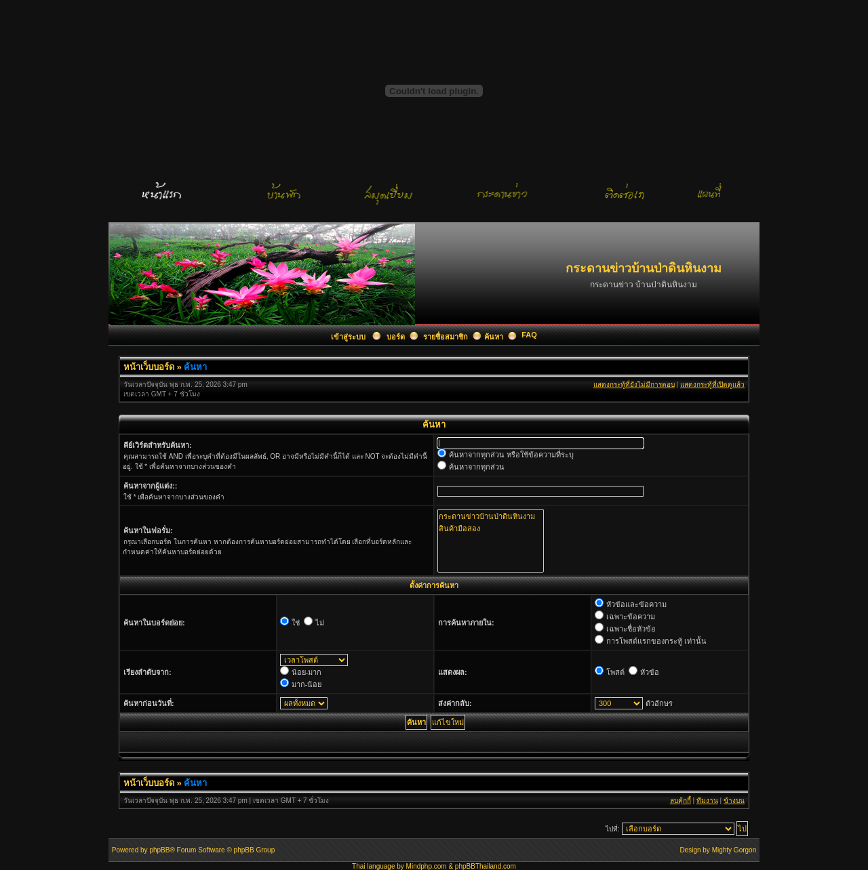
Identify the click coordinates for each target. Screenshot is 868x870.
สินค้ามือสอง (490, 528)
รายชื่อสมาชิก (445, 337)
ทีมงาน (707, 800)
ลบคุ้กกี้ (680, 800)
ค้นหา (493, 337)
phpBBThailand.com (485, 866)
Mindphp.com (426, 866)
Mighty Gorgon (734, 850)
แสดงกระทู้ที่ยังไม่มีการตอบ (634, 384)
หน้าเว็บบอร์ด (148, 367)
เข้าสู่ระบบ (349, 337)
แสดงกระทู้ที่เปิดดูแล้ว (712, 384)
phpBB (159, 850)
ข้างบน (734, 800)
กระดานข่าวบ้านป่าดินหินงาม (490, 516)
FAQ (529, 335)
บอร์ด (396, 337)
